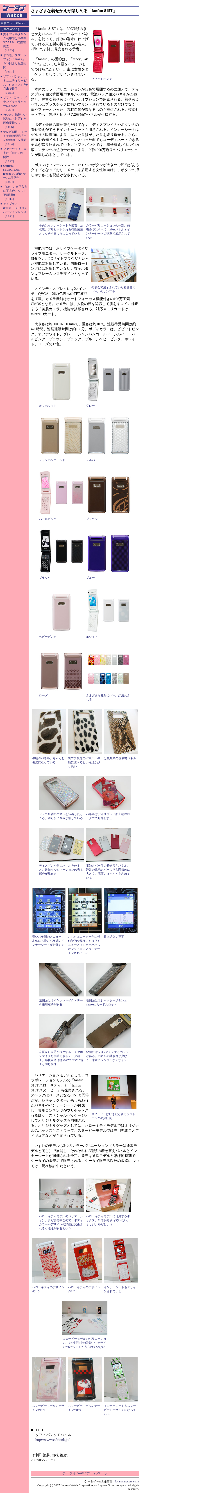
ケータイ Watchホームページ (85, 1473)
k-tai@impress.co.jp (127, 1481)
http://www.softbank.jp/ (52, 1440)
